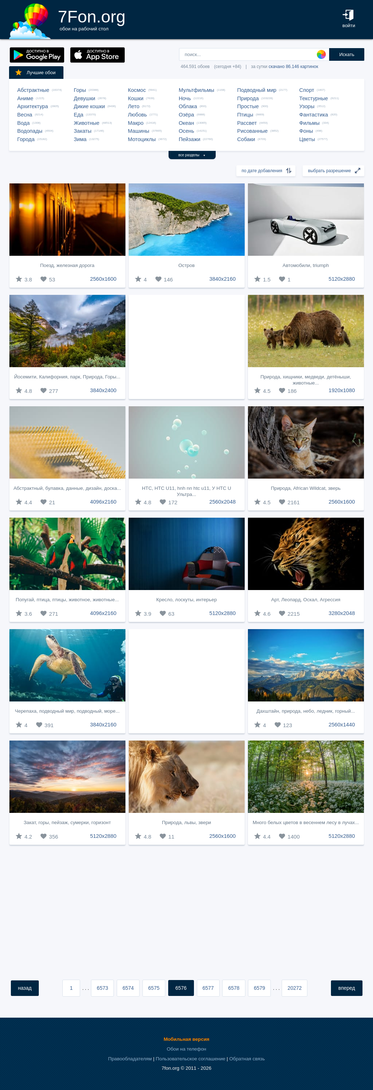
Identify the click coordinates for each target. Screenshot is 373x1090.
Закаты (83, 131)
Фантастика (313, 115)
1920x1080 (342, 390)
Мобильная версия (186, 1039)
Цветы (307, 139)
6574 (128, 988)
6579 (259, 988)
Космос (137, 90)
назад (25, 988)
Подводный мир (256, 90)
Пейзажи (189, 139)
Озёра (186, 115)
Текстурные (313, 98)
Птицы (245, 115)
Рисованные (252, 131)
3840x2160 (223, 279)
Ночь (185, 98)
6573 (102, 988)
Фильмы (309, 123)
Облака (188, 106)
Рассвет (247, 123)
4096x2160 (103, 502)
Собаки (246, 139)
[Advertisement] (187, 347)
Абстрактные (33, 90)
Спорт (306, 90)
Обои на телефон (186, 1049)
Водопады (29, 131)
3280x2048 (342, 613)
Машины (138, 131)
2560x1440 (342, 725)
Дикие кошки (89, 106)
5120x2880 (342, 279)
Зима (80, 139)
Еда (78, 115)
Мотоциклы (142, 139)
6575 (153, 988)
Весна (25, 115)
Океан (186, 123)
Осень (186, 131)
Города (26, 139)
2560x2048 (223, 502)
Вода (23, 123)
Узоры (307, 106)
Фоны (306, 131)
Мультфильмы (196, 90)
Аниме (25, 98)
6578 (233, 988)
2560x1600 (103, 279)
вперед (346, 988)
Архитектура (32, 106)
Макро (136, 123)
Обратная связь (247, 1058)
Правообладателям (130, 1058)
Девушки (84, 98)
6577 (208, 988)
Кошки (136, 98)
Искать (347, 54)
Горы (80, 90)
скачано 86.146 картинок (293, 66)
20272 (294, 988)
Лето (134, 106)
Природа (248, 98)
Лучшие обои (35, 72)
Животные (87, 123)
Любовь (137, 115)
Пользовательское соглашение (190, 1058)
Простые (248, 106)
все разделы (192, 155)
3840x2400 (103, 390)
